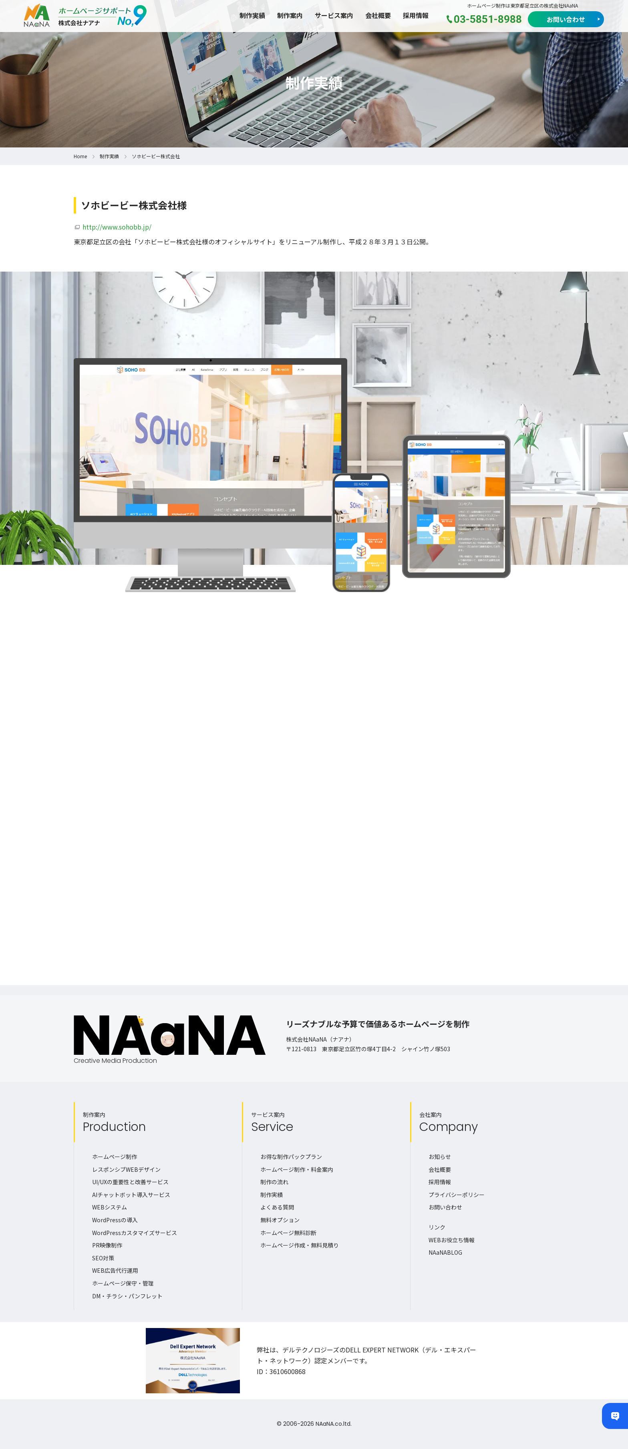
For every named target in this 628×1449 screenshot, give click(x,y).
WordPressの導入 (115, 1220)
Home (80, 156)
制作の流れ (274, 1182)
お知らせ (440, 1157)
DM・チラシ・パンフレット (127, 1296)
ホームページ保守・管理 (123, 1283)
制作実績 (252, 15)
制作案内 (290, 15)
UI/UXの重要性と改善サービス (130, 1182)
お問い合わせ (566, 19)
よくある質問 (277, 1207)
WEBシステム (109, 1207)
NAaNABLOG (445, 1252)
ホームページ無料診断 (288, 1233)
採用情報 (416, 15)
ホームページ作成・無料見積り (299, 1245)
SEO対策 (103, 1258)
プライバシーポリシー (457, 1195)
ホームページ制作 (114, 1157)
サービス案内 (334, 15)
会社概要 (378, 15)
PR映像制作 (107, 1245)
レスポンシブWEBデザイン (126, 1169)
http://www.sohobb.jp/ (117, 227)
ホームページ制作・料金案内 (296, 1169)
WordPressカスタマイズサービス (134, 1233)
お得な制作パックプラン (291, 1157)
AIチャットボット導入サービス (131, 1195)
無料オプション (280, 1220)
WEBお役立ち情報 (452, 1240)
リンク (437, 1227)
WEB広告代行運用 (115, 1270)
